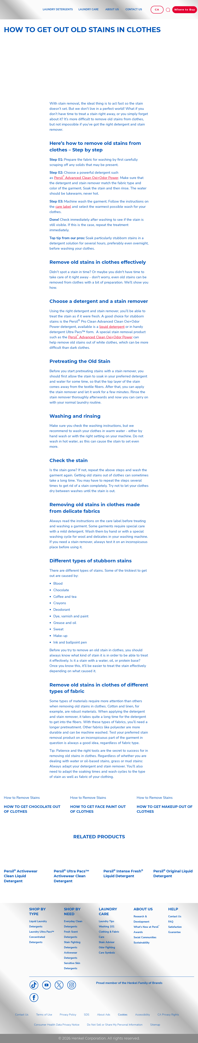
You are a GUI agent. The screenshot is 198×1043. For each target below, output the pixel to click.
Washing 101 (106, 926)
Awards (138, 932)
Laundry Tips (106, 921)
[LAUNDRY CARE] (89, 10)
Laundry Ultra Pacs (40, 932)
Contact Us (174, 916)
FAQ (170, 922)
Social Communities (145, 937)
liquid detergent (112, 326)
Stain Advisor (106, 942)
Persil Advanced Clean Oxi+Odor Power (86, 177)
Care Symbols (107, 953)
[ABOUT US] (112, 9)
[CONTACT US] (134, 10)
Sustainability (141, 942)
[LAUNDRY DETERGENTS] (58, 10)
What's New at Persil (146, 927)
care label (63, 206)
